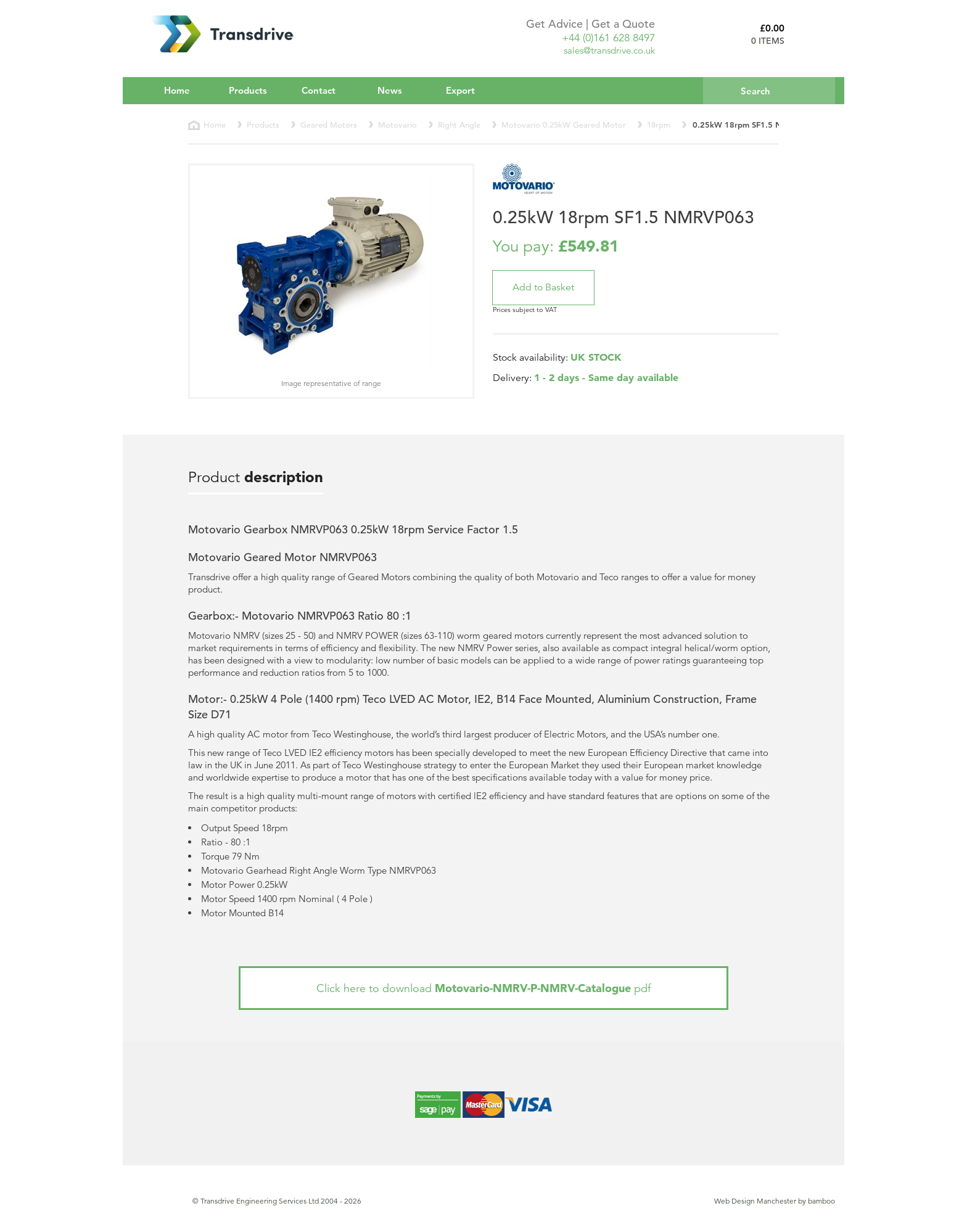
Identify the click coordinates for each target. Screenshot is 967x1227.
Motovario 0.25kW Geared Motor (563, 125)
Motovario (397, 125)
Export (460, 90)
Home (177, 90)
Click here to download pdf (483, 988)
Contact (318, 90)
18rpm (658, 125)
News (389, 90)
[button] (543, 287)
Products (256, 90)
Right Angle (459, 125)
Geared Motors (328, 125)
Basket (815, 33)
